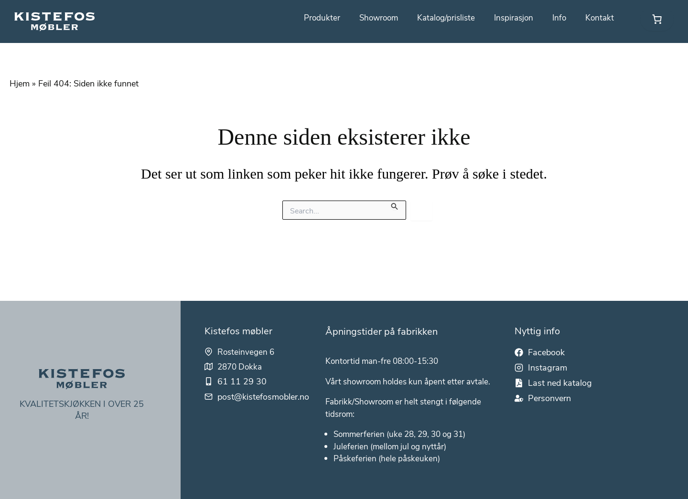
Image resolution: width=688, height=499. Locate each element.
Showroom (370, 17)
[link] (657, 19)
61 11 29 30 (242, 361)
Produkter (311, 17)
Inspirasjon (510, 17)
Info (557, 17)
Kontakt (599, 17)
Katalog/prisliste (440, 17)
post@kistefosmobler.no (264, 376)
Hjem (20, 83)
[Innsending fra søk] (394, 205)
